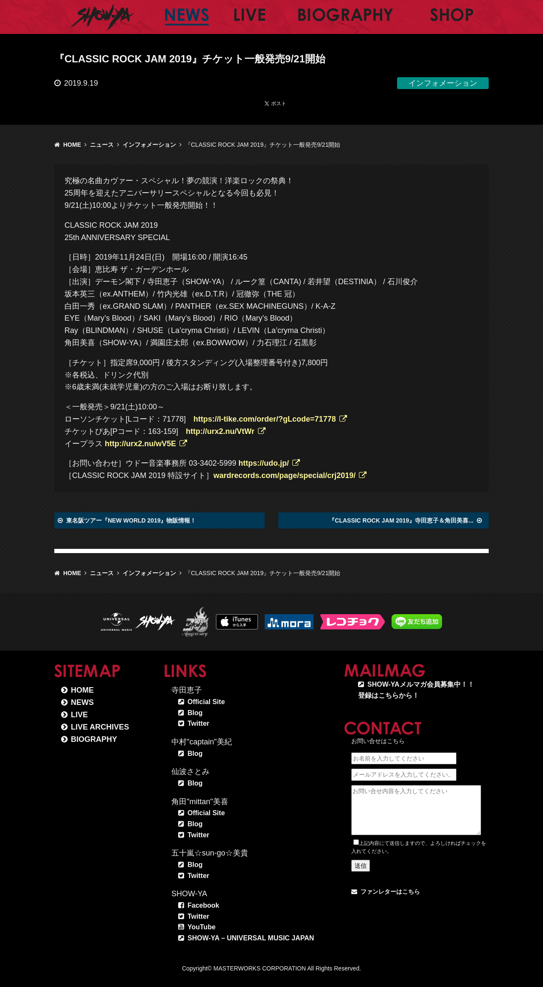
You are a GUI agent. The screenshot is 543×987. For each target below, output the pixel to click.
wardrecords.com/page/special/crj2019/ (284, 475)
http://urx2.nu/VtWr (220, 431)
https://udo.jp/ (263, 463)
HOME (72, 144)
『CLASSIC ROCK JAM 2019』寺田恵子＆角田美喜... (401, 520)
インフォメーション (149, 144)
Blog (195, 712)
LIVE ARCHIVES (100, 727)
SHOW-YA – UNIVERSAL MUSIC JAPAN (251, 938)
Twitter (198, 723)
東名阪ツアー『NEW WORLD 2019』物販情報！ (131, 520)
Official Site (206, 701)
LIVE (79, 714)
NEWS (82, 702)
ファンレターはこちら (390, 891)
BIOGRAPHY (94, 739)
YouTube (202, 927)
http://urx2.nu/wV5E (140, 443)
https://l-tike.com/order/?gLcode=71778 (264, 419)
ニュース (102, 144)
